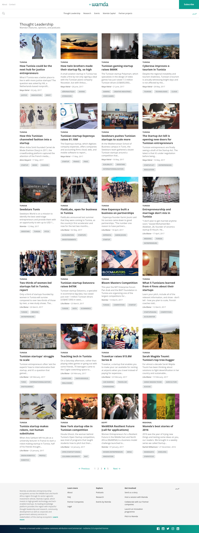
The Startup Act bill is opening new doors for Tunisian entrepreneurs (158, 139)
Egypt (104, 422)
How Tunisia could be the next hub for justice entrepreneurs (36, 69)
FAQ (69, 497)
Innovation (36, 95)
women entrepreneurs (113, 452)
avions (82, 92)
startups (82, 235)
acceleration (68, 235)
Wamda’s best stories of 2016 (158, 428)
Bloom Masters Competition (120, 282)
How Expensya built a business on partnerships (118, 211)
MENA (129, 452)
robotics (25, 460)
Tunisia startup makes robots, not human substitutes (34, 429)
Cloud (174, 92)
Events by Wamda (103, 502)
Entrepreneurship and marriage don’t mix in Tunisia (157, 213)
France (76, 161)
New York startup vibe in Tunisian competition (77, 428)
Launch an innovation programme (134, 510)
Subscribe (189, 4)
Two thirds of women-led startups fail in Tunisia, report (36, 286)
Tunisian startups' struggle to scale (37, 358)
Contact (12, 4)
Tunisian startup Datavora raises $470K (77, 284)
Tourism (147, 92)
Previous (85, 468)
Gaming (106, 92)
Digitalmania (27, 387)
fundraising (108, 387)
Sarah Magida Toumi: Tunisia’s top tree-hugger (158, 358)
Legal (69, 506)
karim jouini (120, 235)
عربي (194, 13)
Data (74, 308)
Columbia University (71, 456)
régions (35, 312)
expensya (107, 235)
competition (119, 305)
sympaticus (149, 456)
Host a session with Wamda (136, 497)
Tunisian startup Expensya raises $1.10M (78, 137)
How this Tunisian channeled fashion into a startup (36, 139)
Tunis (23, 382)
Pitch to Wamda (131, 516)
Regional (147, 422)
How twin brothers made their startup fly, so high (77, 67)
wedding (148, 239)
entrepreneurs (165, 165)
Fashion (44, 165)
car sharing (108, 382)
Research (87, 13)
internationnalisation (113, 169)
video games (108, 96)
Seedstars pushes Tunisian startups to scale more (119, 137)
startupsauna (150, 312)
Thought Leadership (71, 13)
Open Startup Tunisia (71, 452)
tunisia (37, 231)
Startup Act (149, 165)
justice (24, 95)
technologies (161, 92)
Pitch (46, 231)
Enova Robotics (28, 455)
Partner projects (125, 13)
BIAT (86, 456)
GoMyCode (66, 378)
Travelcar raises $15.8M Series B (117, 358)
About (4, 4)
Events (97, 13)
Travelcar (122, 382)
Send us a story (131, 492)
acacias (147, 387)
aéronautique (68, 92)
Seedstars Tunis (30, 209)
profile (42, 455)
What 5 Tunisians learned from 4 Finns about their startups (159, 286)
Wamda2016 (149, 452)
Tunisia (23, 62)
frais (86, 161)
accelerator (149, 317)
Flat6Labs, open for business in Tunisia (79, 211)
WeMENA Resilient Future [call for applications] (118, 428)
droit (48, 95)
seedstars (120, 164)
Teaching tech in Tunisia (76, 356)
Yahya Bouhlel (81, 378)
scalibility (107, 164)
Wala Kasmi (67, 383)
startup (24, 165)
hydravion (67, 96)
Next (115, 468)
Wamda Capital (109, 13)
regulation (149, 170)
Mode (34, 165)
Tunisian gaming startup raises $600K (117, 67)
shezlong (162, 452)
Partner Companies (75, 502)
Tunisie (24, 312)
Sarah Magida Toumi (153, 382)
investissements (69, 239)
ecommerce (86, 308)
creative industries (122, 92)
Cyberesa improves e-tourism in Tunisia (156, 67)
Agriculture (171, 382)
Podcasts (100, 492)
